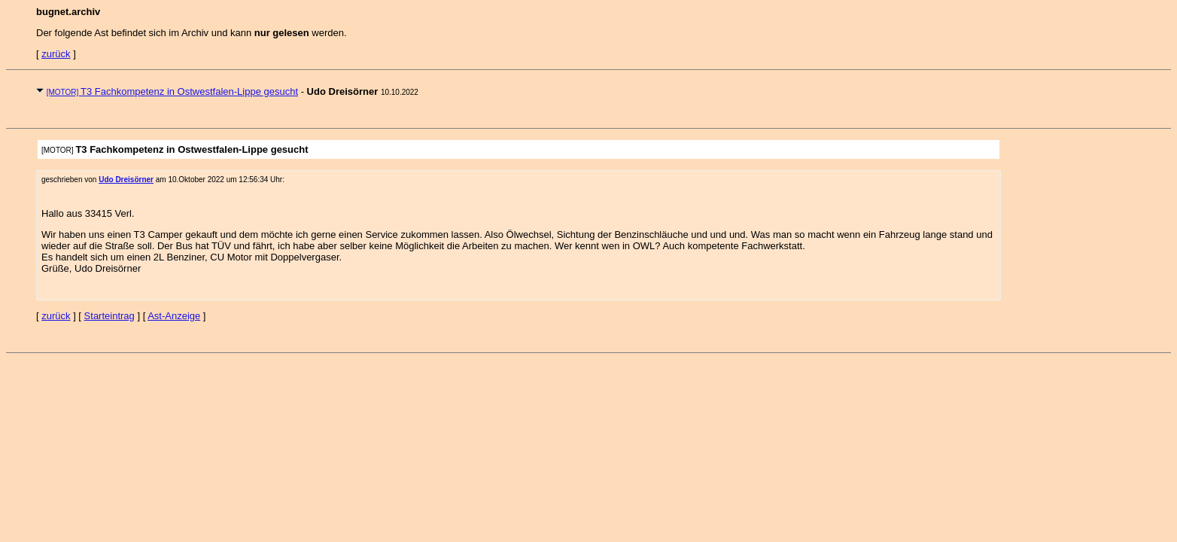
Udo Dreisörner (126, 179)
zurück (55, 53)
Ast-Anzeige (174, 315)
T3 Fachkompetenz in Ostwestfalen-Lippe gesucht (172, 91)
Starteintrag (109, 315)
